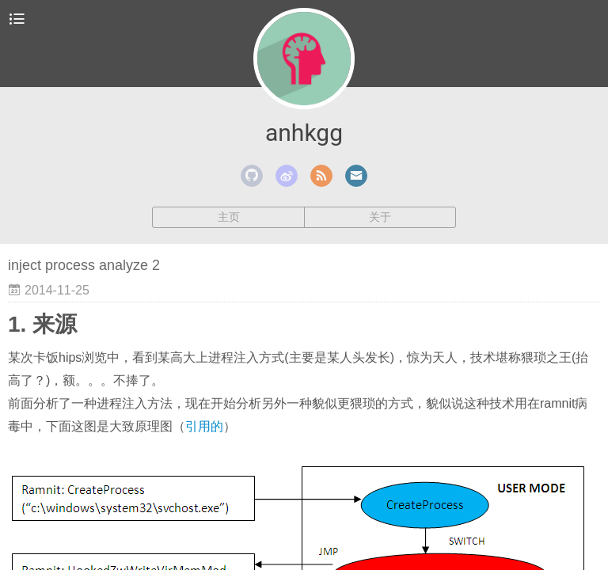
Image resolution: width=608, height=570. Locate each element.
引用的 (204, 426)
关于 (380, 217)
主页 (229, 217)
